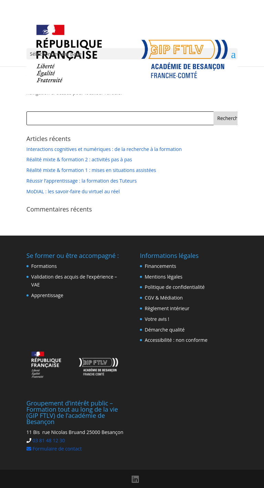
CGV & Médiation (164, 297)
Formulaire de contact (54, 448)
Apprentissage (47, 295)
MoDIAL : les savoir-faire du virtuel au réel (73, 191)
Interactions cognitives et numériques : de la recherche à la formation (104, 149)
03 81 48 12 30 (48, 440)
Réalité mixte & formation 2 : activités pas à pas (79, 159)
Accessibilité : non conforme (176, 340)
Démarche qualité (165, 329)
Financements (160, 266)
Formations (44, 266)
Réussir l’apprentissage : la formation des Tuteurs (81, 180)
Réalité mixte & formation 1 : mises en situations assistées (91, 170)
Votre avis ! (157, 319)
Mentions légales (164, 276)
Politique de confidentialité (175, 287)
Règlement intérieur (167, 308)
